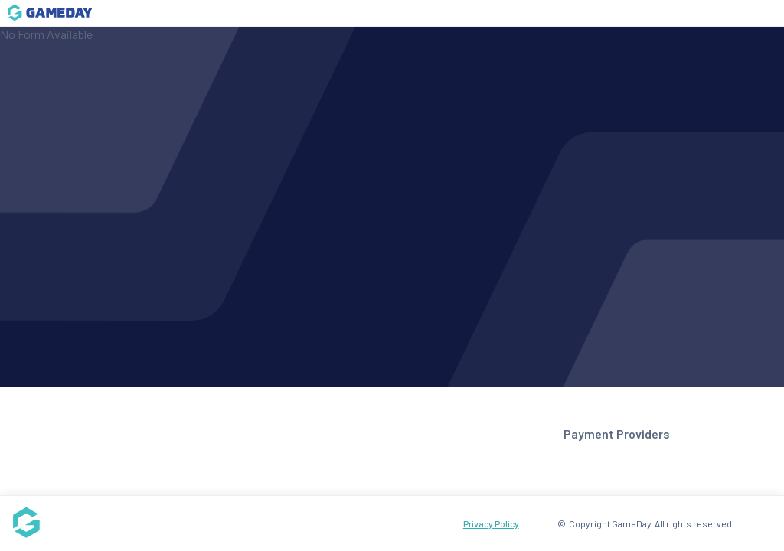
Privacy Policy (491, 523)
